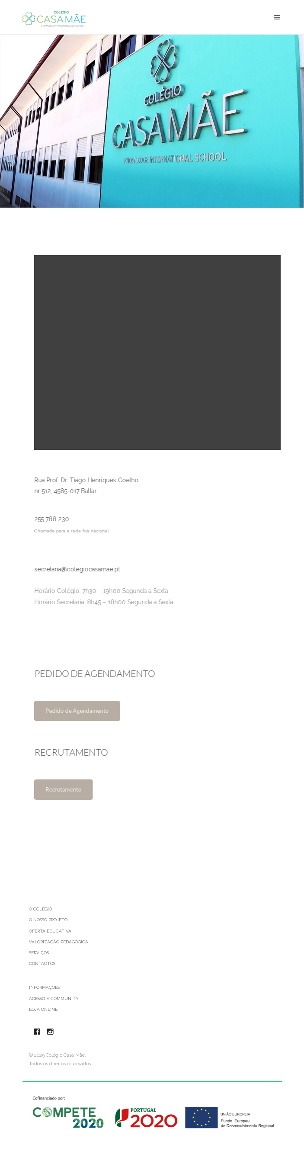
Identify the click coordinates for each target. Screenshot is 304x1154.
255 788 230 (54, 519)
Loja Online (43, 1009)
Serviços (39, 952)
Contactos (42, 963)
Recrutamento (66, 789)
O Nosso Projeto (48, 919)
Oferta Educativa (50, 931)
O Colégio (40, 909)
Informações (44, 987)
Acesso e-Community (54, 998)
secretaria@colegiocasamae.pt (79, 569)
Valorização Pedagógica (58, 941)
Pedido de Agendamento (79, 710)
